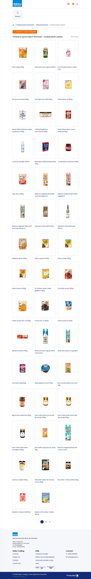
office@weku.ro (72, 557)
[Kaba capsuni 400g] (45, 245)
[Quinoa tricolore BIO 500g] (45, 213)
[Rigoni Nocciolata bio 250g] (22, 402)
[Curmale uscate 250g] (68, 275)
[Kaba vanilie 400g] (68, 245)
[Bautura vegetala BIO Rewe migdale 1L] (68, 182)
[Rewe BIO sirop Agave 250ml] (45, 54)
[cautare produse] (68, 4)
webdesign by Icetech (19, 576)
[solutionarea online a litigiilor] (50, 567)
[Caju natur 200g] (22, 181)
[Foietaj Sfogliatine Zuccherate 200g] (45, 117)
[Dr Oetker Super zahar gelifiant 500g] (45, 276)
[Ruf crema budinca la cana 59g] (68, 371)
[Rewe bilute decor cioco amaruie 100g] (68, 117)
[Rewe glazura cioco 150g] (45, 370)
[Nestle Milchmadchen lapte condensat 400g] (22, 117)
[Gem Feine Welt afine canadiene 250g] (22, 435)
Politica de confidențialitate (45, 557)
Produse (15, 560)
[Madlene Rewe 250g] (22, 245)
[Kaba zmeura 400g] (22, 275)
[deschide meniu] (77, 4)
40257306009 (71, 554)
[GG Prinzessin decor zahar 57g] (68, 55)
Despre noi (16, 557)
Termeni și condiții (41, 554)
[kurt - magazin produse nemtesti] (17, 3)
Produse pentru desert (57, 25)
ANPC (37, 563)
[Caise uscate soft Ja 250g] (22, 308)
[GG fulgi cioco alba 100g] (45, 86)
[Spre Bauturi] (18, 14)
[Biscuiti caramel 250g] (22, 338)
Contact (16, 554)
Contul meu (17, 563)
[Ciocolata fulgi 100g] (22, 370)
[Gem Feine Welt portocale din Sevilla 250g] (45, 403)
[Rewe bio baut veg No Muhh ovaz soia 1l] (45, 339)
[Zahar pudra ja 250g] (68, 308)
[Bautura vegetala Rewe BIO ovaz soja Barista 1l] (22, 214)
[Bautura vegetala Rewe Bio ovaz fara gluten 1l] (45, 182)
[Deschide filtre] (25, 32)
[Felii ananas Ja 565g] (68, 86)
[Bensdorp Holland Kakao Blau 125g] (45, 150)
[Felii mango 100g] (22, 54)
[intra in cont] (73, 4)
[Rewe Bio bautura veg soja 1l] (68, 338)
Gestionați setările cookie (44, 560)
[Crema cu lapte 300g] (22, 467)
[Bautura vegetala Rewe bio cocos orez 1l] (68, 435)
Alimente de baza (42, 25)
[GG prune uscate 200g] (22, 86)
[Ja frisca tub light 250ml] (22, 149)
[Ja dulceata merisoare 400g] (68, 149)
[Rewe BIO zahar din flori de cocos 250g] (45, 468)
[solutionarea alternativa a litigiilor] (40, 567)
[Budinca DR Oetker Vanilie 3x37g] (45, 500)
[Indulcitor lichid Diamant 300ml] (68, 214)
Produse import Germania (25, 25)
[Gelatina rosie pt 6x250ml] (22, 499)
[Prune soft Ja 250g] (45, 308)
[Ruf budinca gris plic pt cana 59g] (45, 435)
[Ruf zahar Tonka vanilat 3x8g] (68, 467)
